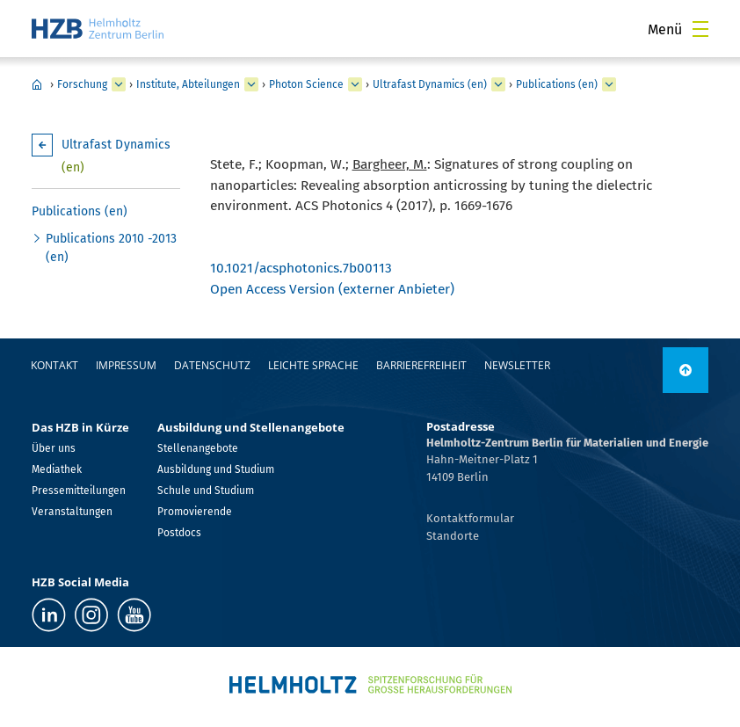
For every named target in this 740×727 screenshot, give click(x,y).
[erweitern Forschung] (119, 84)
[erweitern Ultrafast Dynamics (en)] (498, 84)
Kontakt (54, 365)
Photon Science (306, 84)
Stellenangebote (197, 448)
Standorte (452, 535)
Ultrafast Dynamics (116, 156)
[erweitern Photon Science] (355, 84)
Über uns (54, 448)
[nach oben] (685, 370)
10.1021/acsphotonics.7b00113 (301, 267)
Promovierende (194, 511)
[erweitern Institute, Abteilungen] (251, 84)
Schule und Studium (205, 490)
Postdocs (179, 533)
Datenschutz (212, 365)
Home (37, 84)
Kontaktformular (470, 518)
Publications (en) (557, 84)
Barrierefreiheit (421, 365)
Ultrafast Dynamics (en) (430, 84)
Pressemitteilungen (79, 490)
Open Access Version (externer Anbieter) (332, 288)
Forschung (82, 84)
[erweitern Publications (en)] (609, 84)
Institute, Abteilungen (188, 84)
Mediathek (57, 469)
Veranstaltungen (72, 511)
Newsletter (517, 365)
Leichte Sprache (313, 365)
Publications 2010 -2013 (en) (111, 248)
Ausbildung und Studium (215, 469)
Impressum (126, 365)
